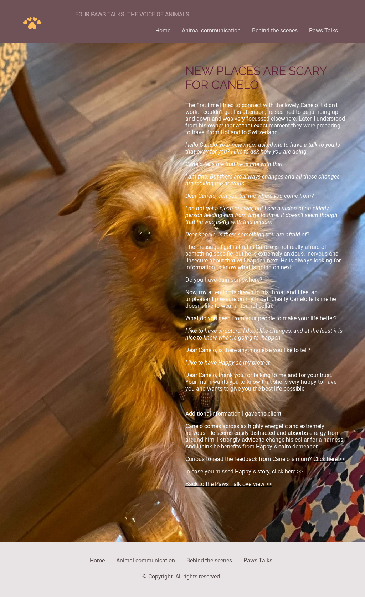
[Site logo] (32, 22)
